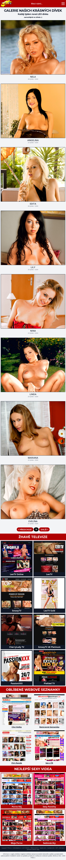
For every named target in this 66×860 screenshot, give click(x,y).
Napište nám (43, 848)
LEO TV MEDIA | (26, 848)
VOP (57, 848)
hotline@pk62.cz (17, 848)
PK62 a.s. (10, 848)
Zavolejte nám (50, 848)
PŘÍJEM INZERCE (34, 848)
